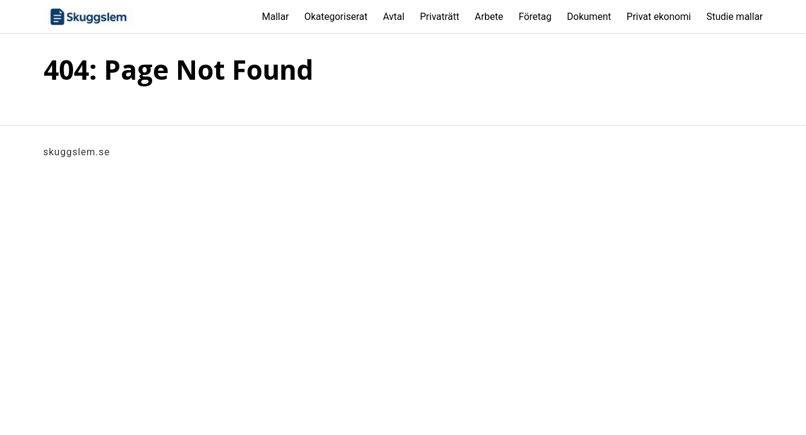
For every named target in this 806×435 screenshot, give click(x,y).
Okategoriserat (336, 16)
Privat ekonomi (659, 16)
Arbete (489, 16)
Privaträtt (439, 16)
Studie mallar (734, 16)
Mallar (275, 16)
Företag (535, 16)
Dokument (589, 16)
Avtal (394, 16)
